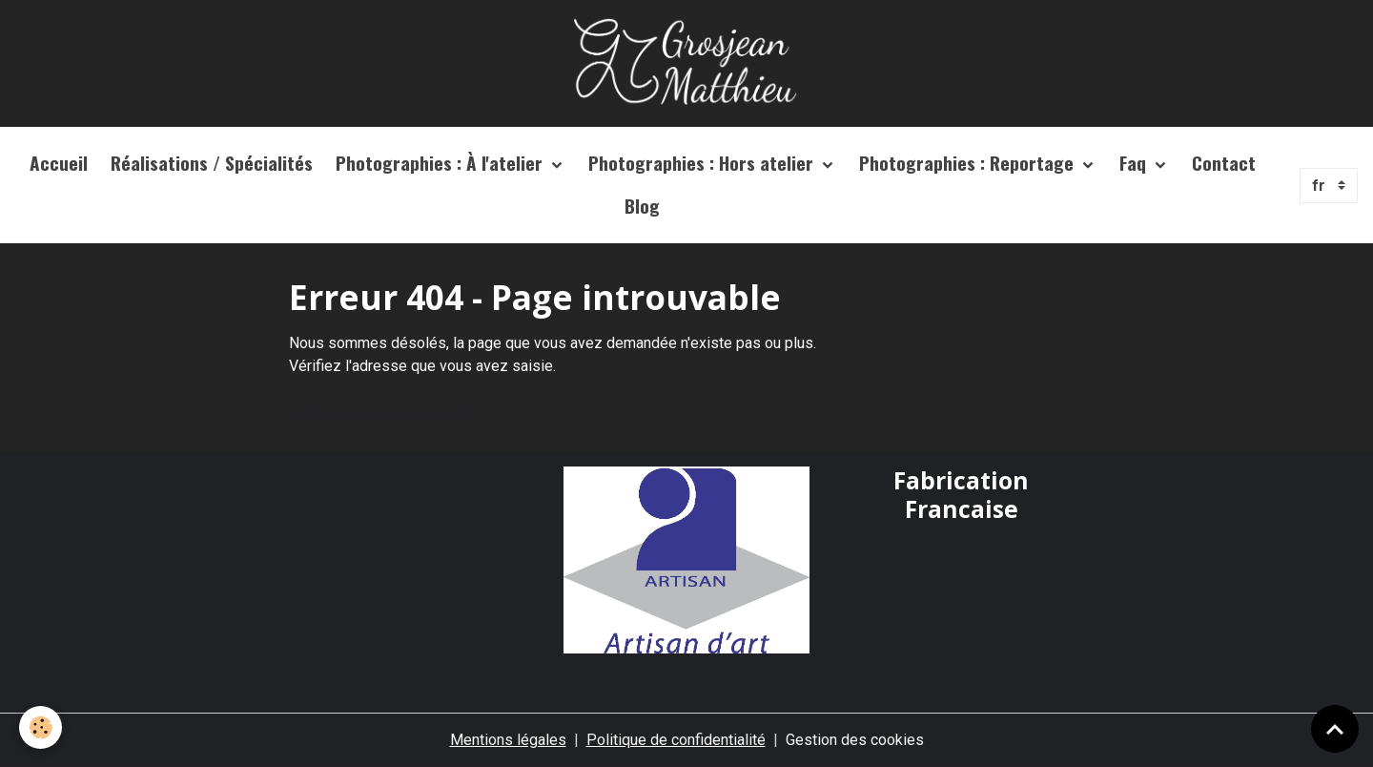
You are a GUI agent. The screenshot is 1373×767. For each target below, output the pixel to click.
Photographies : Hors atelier (703, 162)
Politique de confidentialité (676, 740)
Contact (1224, 162)
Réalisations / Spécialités (212, 162)
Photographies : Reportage (968, 162)
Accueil (59, 162)
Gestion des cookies (855, 740)
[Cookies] (40, 727)
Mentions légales (508, 740)
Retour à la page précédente (383, 412)
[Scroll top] (1335, 729)
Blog (642, 205)
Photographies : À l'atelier (441, 162)
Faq (1135, 162)
